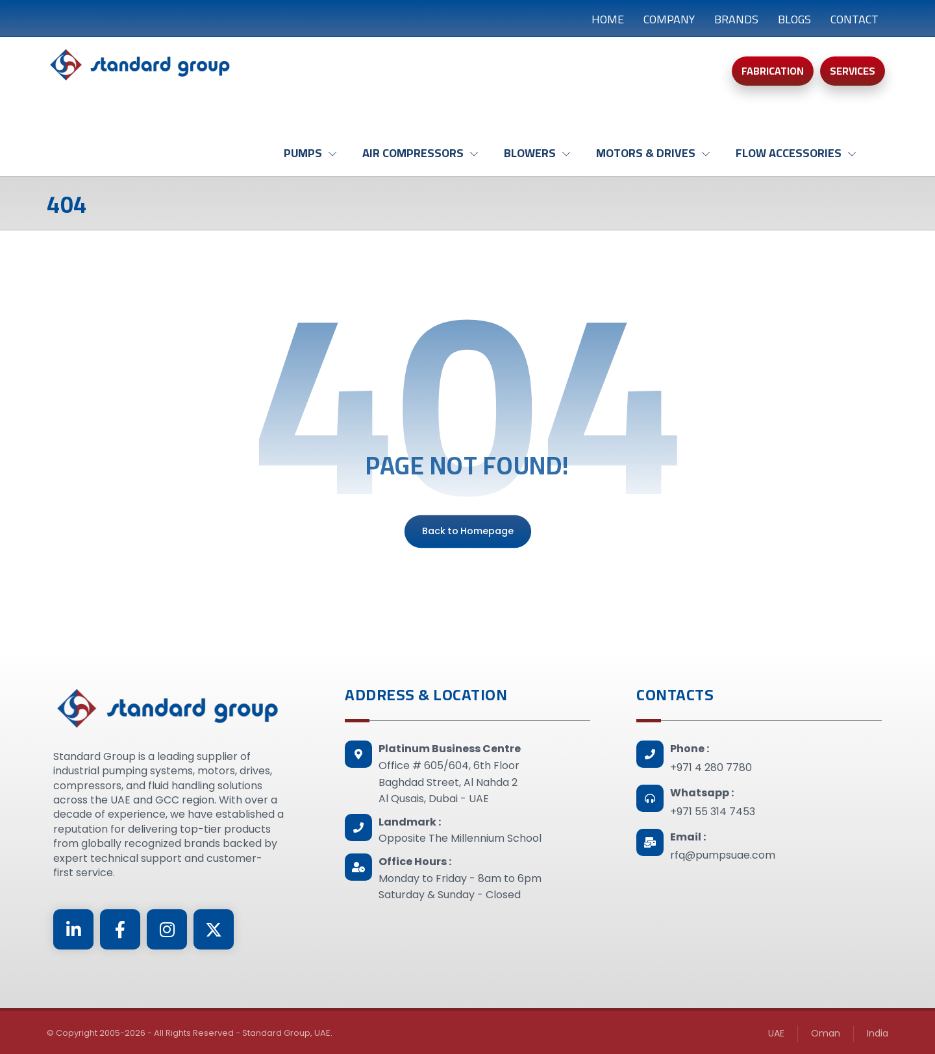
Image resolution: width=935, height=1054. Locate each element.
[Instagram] (167, 929)
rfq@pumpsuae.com (722, 855)
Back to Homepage (467, 531)
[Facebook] (120, 929)
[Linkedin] (73, 929)
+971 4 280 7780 (711, 767)
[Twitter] (213, 929)
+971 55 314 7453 (712, 811)
